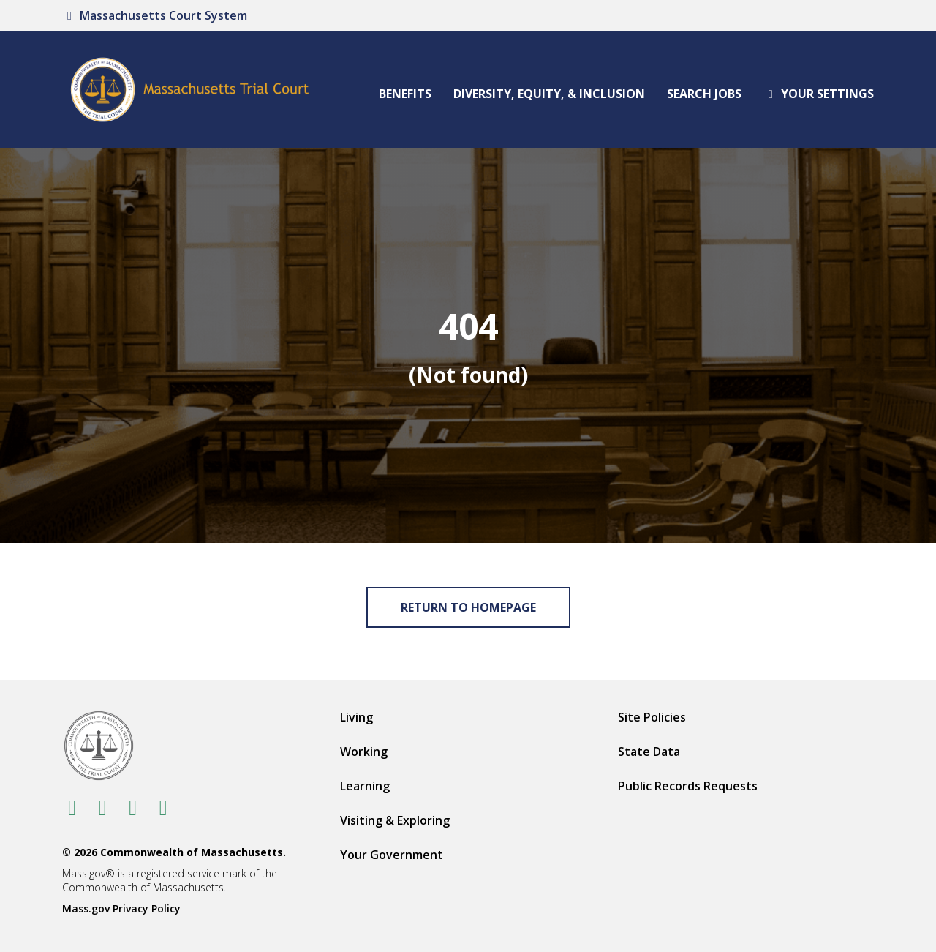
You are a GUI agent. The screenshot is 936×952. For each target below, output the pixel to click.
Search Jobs (704, 94)
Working (364, 751)
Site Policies (652, 717)
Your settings (818, 94)
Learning (365, 786)
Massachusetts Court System (154, 15)
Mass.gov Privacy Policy (121, 908)
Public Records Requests (688, 786)
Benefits (405, 94)
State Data (649, 751)
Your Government (391, 855)
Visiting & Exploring (395, 820)
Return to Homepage (468, 607)
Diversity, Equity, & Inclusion (549, 94)
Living (356, 717)
